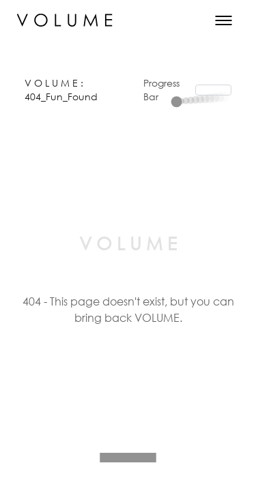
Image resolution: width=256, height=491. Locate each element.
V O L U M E (53, 82)
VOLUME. (158, 317)
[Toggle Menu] (223, 20)
